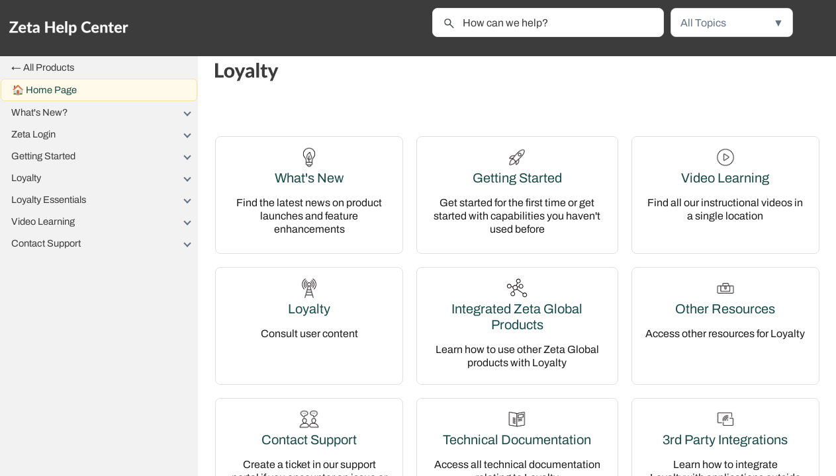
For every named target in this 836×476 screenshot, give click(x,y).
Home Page (51, 90)
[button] (732, 22)
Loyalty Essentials (104, 199)
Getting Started (104, 156)
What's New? (104, 112)
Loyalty (104, 177)
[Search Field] (548, 22)
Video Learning (104, 221)
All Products (48, 67)
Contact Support (104, 243)
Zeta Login (104, 134)
